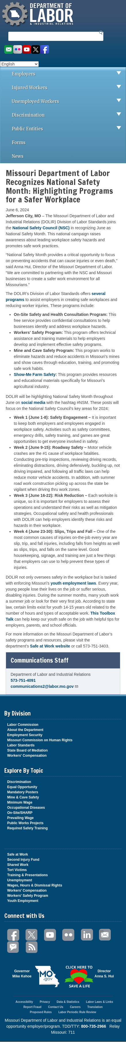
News (18, 156)
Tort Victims (17, 870)
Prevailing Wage (20, 818)
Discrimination (69, 115)
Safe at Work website (50, 646)
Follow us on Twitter (35, 49)
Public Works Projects (25, 823)
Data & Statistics (68, 1001)
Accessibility (24, 1001)
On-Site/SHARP (19, 813)
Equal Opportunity (22, 787)
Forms (19, 142)
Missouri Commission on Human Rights (39, 740)
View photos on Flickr (17, 49)
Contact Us (55, 1007)
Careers (75, 1007)
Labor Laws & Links (99, 1001)
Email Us (101, 931)
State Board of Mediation (27, 750)
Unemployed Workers (69, 101)
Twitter (32, 935)
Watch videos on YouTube (26, 49)
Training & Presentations (27, 875)
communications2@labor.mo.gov (45, 686)
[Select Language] (19, 64)
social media (33, 402)
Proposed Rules (41, 1012)
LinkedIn (87, 935)
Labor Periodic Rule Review (77, 1012)
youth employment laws (73, 583)
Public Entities (69, 129)
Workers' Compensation (26, 756)
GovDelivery (13, 947)
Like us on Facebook (44, 49)
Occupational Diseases (26, 808)
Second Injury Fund (23, 860)
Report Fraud (32, 1007)
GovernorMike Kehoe (22, 973)
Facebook (13, 935)
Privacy (45, 1001)
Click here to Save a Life (79, 976)
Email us (8, 49)
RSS (32, 947)
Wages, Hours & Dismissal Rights (34, 885)
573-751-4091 (23, 680)
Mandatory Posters (22, 792)
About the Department (25, 730)
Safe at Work (17, 854)
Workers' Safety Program (27, 896)
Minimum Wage (19, 802)
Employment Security (24, 735)
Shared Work (17, 865)
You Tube (50, 935)
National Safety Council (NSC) (40, 228)
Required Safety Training (27, 828)
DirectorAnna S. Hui (104, 973)
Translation (94, 1007)
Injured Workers (69, 88)
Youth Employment (22, 901)
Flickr (68, 935)
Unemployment (19, 880)
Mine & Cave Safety (23, 797)
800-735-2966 (93, 1026)
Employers (69, 74)
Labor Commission (22, 725)
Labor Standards (20, 745)
